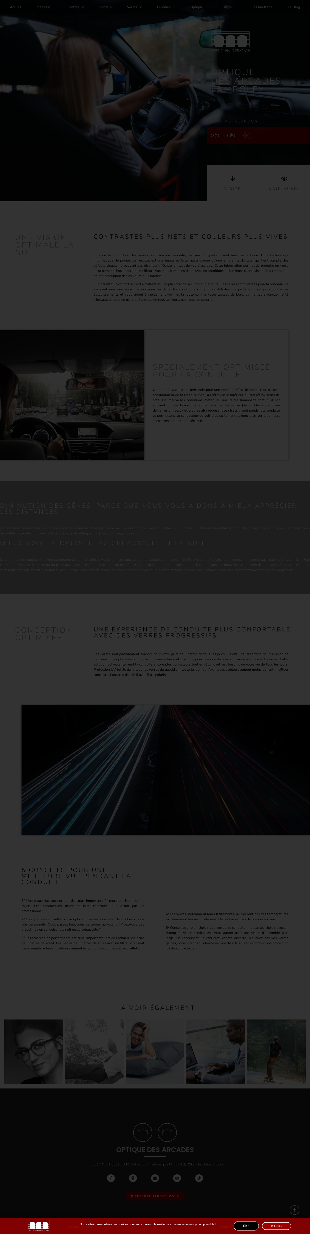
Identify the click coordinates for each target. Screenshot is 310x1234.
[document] (155, 617)
